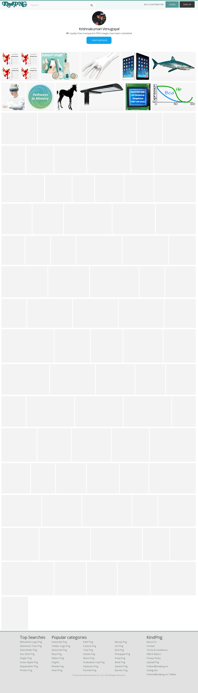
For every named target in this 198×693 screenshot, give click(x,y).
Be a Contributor (154, 4)
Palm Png (88, 641)
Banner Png (121, 670)
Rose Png (57, 654)
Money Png (121, 641)
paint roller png (28, 650)
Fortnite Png (89, 670)
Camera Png (89, 646)
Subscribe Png (59, 641)
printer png (26, 670)
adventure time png (31, 646)
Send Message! (99, 40)
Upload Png (153, 662)
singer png (26, 658)
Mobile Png (58, 666)
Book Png (120, 662)
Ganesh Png (121, 666)
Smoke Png (89, 654)
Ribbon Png (58, 658)
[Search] (92, 5)
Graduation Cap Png (94, 662)
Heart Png (57, 670)
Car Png (119, 646)
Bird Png (119, 650)
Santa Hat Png (59, 650)
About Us (151, 641)
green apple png (29, 662)
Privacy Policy (154, 658)
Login (172, 4)
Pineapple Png (122, 654)
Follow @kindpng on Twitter (161, 674)
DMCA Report (154, 654)
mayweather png (29, 666)
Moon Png (88, 658)
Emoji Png (120, 658)
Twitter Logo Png (61, 646)
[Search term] (62, 5)
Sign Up (187, 4)
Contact (151, 646)
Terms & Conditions (157, 650)
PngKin (55, 662)
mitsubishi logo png (31, 641)
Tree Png (88, 650)
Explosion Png (90, 666)
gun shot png (27, 654)
